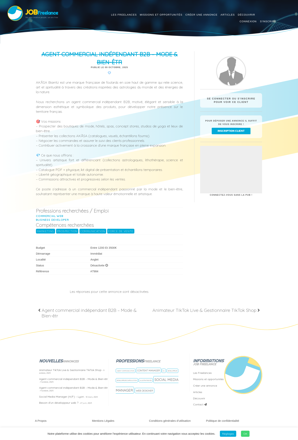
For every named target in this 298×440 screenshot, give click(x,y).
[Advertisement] (231, 169)
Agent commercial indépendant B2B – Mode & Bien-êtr (73, 380)
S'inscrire (268, 21)
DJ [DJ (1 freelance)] (164, 371)
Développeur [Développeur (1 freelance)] (172, 371)
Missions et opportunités (161, 14)
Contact (200, 404)
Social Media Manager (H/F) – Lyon (68, 396)
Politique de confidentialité (222, 420)
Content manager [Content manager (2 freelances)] (148, 370)
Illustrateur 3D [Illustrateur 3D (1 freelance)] (146, 380)
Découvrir (246, 14)
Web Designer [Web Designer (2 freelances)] (144, 390)
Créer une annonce (201, 14)
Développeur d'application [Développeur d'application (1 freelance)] (127, 380)
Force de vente (120, 231)
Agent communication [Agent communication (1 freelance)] (125, 371)
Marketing (45, 231)
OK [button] (245, 433)
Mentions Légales (103, 420)
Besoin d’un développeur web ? (65, 402)
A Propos (41, 420)
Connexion (248, 21)
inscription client (231, 130)
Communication (92, 231)
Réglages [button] (228, 433)
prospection (67, 231)
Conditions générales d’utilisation (170, 420)
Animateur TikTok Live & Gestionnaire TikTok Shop (71, 371)
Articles (228, 14)
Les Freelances (124, 14)
